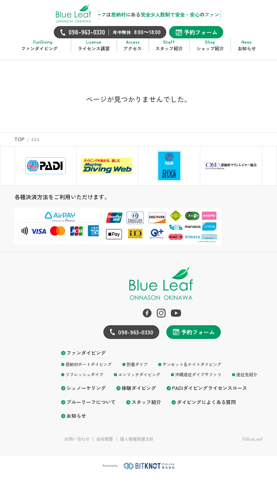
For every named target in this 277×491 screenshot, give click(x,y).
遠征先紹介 (246, 380)
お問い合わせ (77, 444)
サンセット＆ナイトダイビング (191, 369)
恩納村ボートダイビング (88, 369)
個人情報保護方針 (137, 444)
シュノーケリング (86, 393)
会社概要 (104, 444)
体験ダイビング (139, 393)
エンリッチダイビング (139, 380)
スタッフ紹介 (146, 407)
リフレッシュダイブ (84, 380)
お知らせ (76, 421)
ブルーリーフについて (91, 407)
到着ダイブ (137, 369)
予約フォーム (201, 32)
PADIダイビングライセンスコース (209, 393)
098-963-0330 (135, 337)
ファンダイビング (86, 358)
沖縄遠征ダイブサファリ (198, 380)
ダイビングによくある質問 (206, 407)
